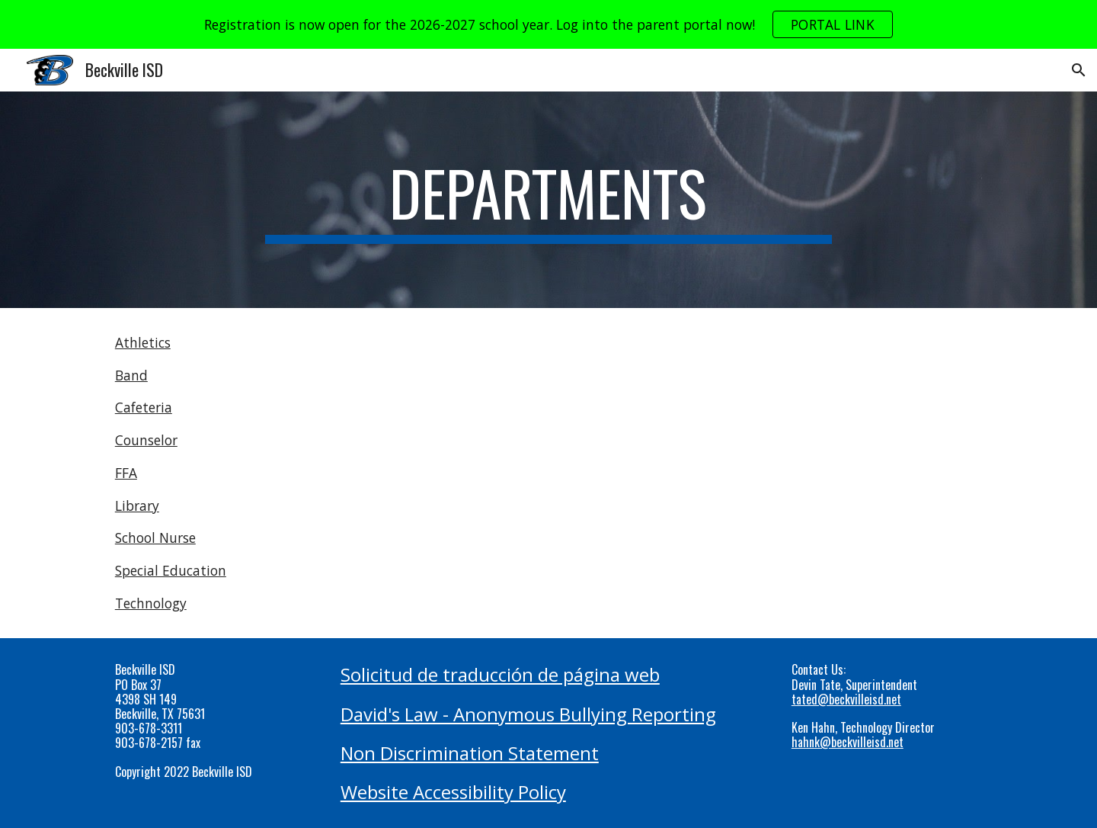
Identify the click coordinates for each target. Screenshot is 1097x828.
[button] (1078, 70)
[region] (548, 24)
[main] (548, 199)
